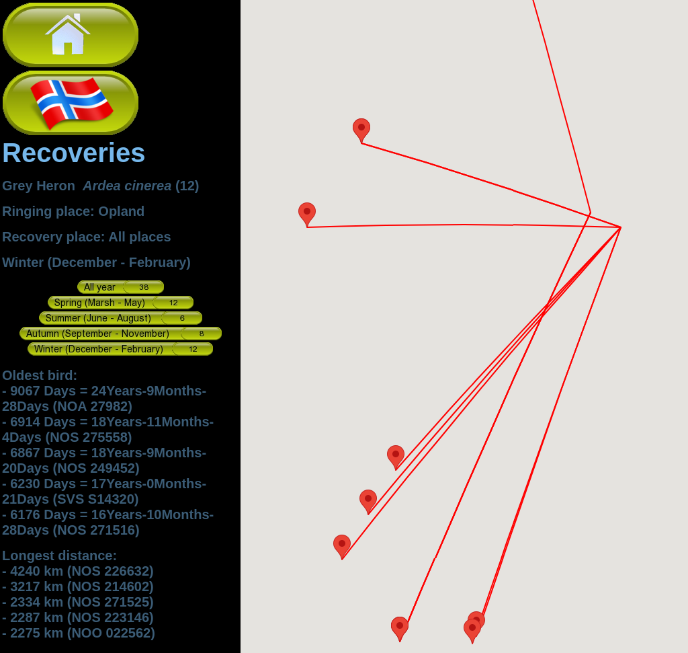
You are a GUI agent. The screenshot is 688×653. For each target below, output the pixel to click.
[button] (399, 629)
